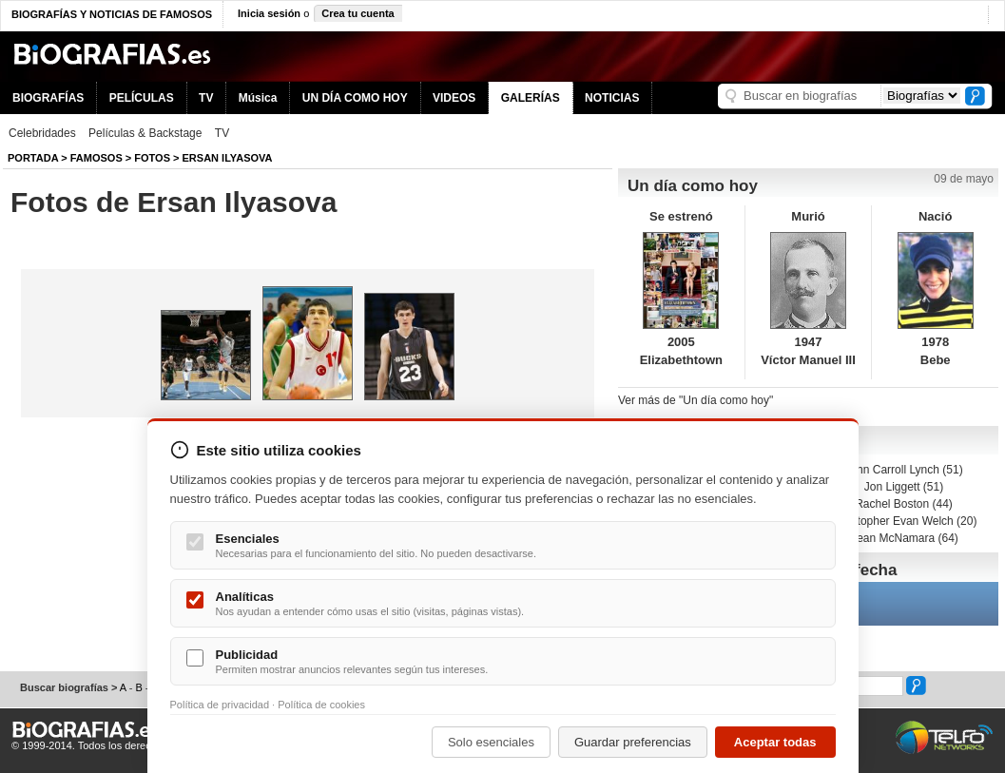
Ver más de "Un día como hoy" (695, 400)
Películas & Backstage (145, 133)
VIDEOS (454, 98)
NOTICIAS (612, 98)
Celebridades (42, 133)
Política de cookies (321, 704)
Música (258, 98)
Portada (33, 158)
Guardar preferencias (632, 742)
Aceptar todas (775, 742)
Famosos (96, 158)
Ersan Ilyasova (228, 158)
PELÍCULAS (141, 98)
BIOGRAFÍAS (48, 98)
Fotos (152, 158)
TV (206, 98)
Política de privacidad (220, 704)
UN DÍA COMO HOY (355, 98)
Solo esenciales (491, 742)
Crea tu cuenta (357, 13)
